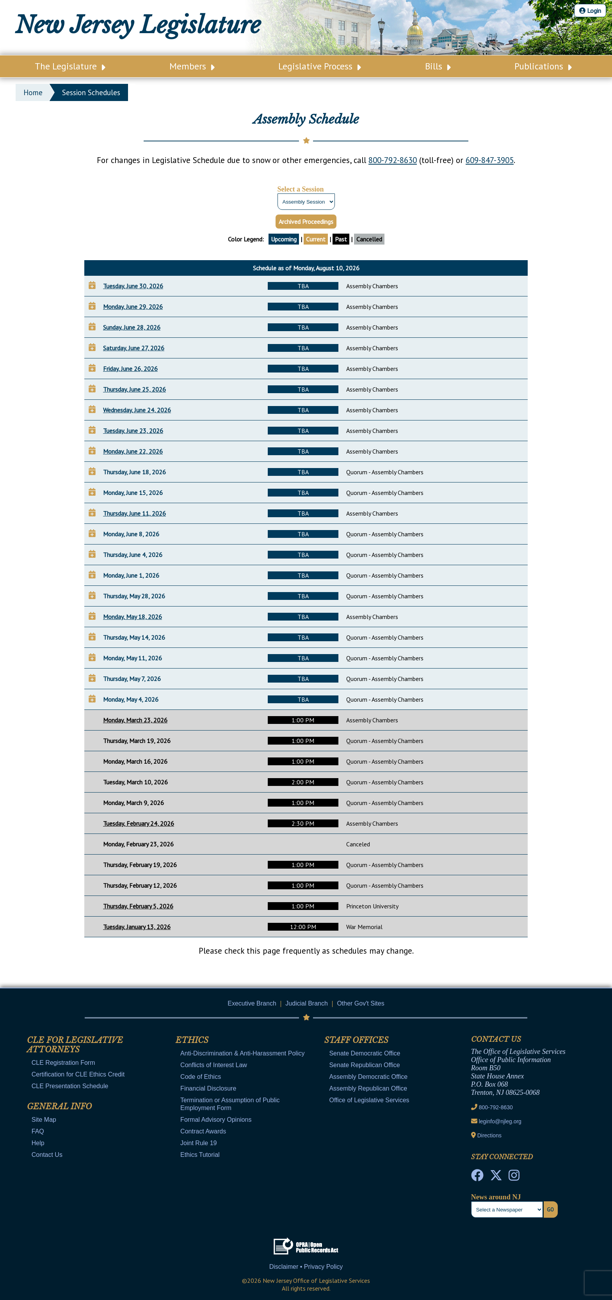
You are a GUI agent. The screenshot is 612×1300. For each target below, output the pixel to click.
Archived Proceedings (306, 221)
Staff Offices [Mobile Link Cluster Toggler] (356, 1040)
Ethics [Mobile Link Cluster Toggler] (192, 1040)
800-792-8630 (392, 160)
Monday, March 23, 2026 (135, 720)
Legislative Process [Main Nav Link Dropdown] (319, 66)
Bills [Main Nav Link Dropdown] (438, 66)
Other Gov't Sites (360, 1003)
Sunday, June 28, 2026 (131, 327)
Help (38, 1143)
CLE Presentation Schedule (70, 1086)
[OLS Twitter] (496, 1177)
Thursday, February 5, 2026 (138, 906)
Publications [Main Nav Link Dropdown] (543, 66)
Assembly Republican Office (368, 1088)
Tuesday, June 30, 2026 (133, 286)
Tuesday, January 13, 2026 (137, 927)
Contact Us (47, 1154)
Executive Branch (252, 1003)
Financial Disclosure (208, 1088)
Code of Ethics (200, 1076)
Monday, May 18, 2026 (132, 617)
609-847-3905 (490, 160)
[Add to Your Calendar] (92, 285)
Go (550, 1209)
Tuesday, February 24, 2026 (138, 823)
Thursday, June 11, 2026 (134, 513)
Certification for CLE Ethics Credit (78, 1074)
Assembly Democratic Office (368, 1076)
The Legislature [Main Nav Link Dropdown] (70, 66)
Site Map (44, 1119)
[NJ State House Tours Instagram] (514, 1177)
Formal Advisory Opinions (215, 1119)
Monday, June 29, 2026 (133, 306)
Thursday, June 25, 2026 (134, 389)
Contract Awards (203, 1131)
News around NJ (496, 1197)
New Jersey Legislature (138, 25)
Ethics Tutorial (199, 1154)
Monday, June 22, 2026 (133, 451)
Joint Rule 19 (198, 1143)
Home (33, 92)
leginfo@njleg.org (500, 1121)
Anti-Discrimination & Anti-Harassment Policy (242, 1053)
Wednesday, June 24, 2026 (137, 410)
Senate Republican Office (364, 1065)
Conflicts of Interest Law (213, 1065)
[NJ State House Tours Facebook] (477, 1177)
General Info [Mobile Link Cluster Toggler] (59, 1106)
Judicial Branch (306, 1003)
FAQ (38, 1131)
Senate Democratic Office (364, 1053)
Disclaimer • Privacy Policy (306, 1266)
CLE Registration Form (63, 1062)
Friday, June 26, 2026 (130, 368)
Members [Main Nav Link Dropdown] (192, 66)
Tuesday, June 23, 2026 (133, 431)
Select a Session (301, 189)
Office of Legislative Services (369, 1100)
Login (590, 10)
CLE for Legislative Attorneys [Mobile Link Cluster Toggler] (75, 1045)
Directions (489, 1135)
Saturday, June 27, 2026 (133, 348)
